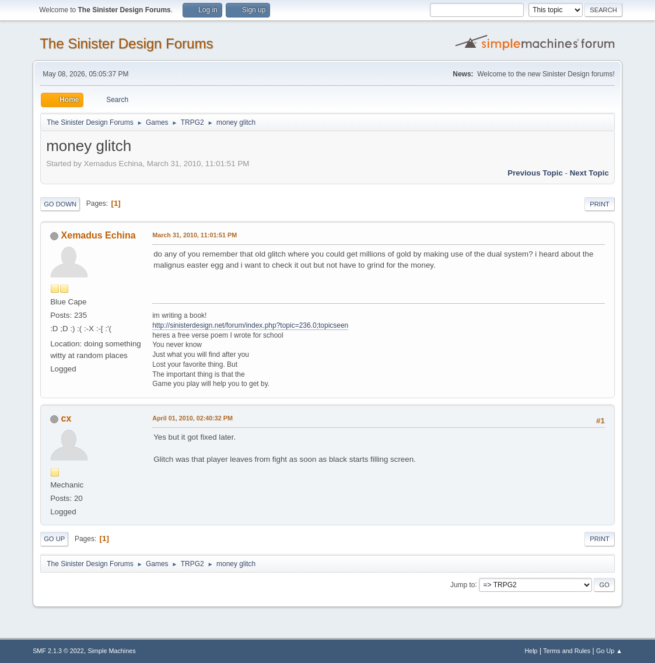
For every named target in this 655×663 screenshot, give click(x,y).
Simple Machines (111, 650)
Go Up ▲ (609, 650)
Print (600, 204)
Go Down (60, 204)
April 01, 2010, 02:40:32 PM (192, 418)
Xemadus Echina (98, 235)
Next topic (589, 173)
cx (66, 418)
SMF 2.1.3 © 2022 (58, 650)
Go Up (54, 538)
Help (530, 650)
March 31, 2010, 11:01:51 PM (194, 234)
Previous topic (535, 173)
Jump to (462, 584)
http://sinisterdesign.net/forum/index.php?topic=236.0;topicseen (250, 325)
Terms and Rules (566, 650)
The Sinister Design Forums (126, 43)
